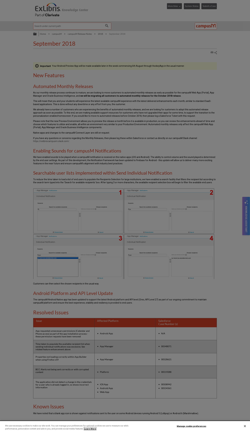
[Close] (244, 426)
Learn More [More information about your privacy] (90, 429)
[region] (125, 426)
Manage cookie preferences (191, 426)
